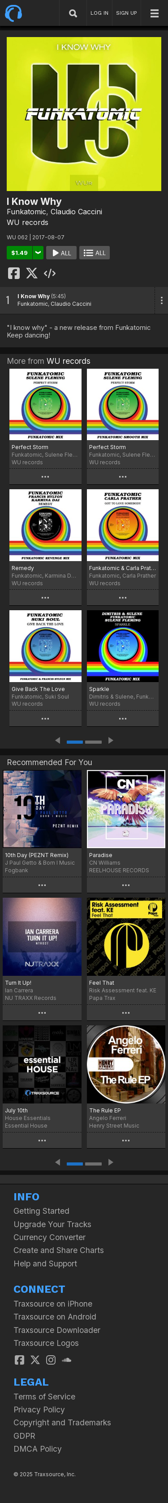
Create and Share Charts (58, 1250)
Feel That (101, 982)
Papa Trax (102, 998)
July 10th (16, 1110)
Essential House (26, 1125)
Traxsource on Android (54, 1316)
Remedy (23, 568)
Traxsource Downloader (56, 1330)
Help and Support (45, 1263)
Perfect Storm (30, 447)
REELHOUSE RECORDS (119, 870)
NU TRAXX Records (30, 998)
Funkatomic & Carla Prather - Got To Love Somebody (123, 568)
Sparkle (99, 689)
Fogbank (16, 870)
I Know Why (33, 296)
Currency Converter (49, 1237)
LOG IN (99, 13)
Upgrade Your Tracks (52, 1224)
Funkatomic (26, 211)
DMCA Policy (37, 1448)
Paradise (100, 855)
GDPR (24, 1436)
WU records (27, 222)
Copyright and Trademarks (62, 1422)
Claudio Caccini (76, 211)
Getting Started (41, 1211)
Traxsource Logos (46, 1343)
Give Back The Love (38, 689)
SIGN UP (126, 13)
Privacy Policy (39, 1409)
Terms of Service (44, 1396)
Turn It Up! (18, 982)
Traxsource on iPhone (52, 1303)
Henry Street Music (114, 1125)
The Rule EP (105, 1110)
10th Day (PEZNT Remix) (37, 855)
